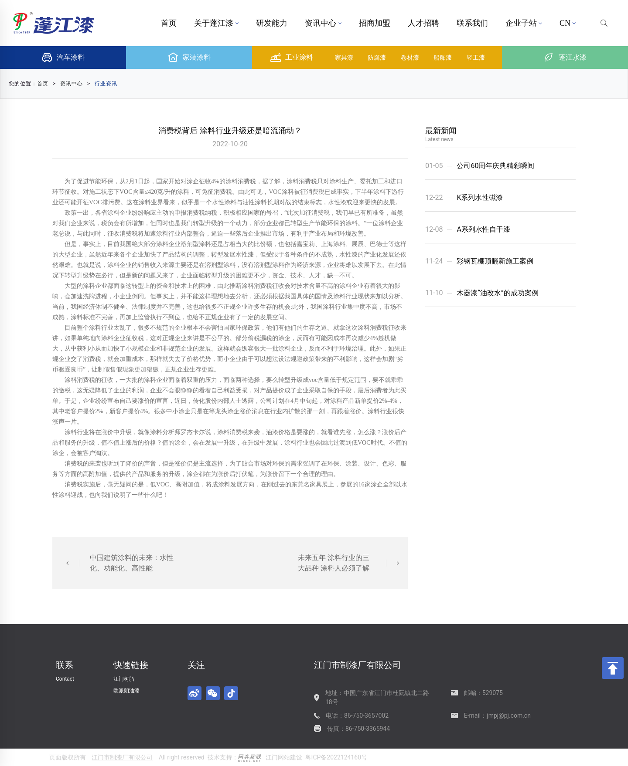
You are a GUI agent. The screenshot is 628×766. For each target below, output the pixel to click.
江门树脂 (123, 679)
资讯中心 (323, 23)
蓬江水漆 (565, 57)
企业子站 (523, 23)
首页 (169, 23)
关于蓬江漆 (216, 23)
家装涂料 (189, 57)
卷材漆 (410, 57)
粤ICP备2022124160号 (336, 757)
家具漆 (344, 57)
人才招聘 (423, 23)
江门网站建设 (284, 757)
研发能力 (271, 23)
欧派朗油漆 (126, 691)
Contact (65, 679)
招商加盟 (374, 23)
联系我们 (472, 23)
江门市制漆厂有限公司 (122, 757)
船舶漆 (442, 57)
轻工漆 (476, 57)
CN (568, 23)
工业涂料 (291, 57)
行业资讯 (106, 84)
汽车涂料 (63, 57)
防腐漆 (377, 57)
